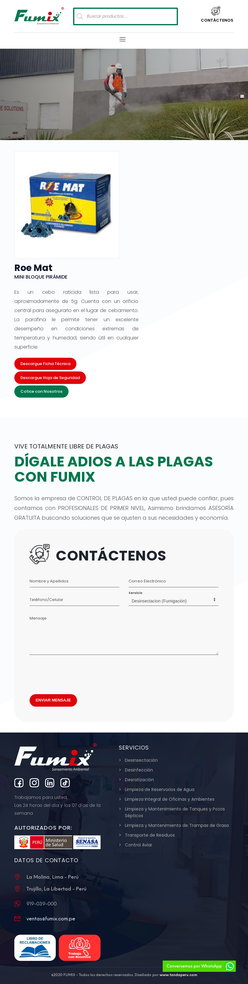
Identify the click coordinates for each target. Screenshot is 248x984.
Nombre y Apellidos (49, 581)
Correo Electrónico (147, 581)
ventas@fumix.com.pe (51, 919)
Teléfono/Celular (46, 600)
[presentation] (76, 673)
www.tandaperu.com (178, 975)
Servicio (135, 593)
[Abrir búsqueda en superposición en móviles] (125, 16)
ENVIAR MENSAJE (53, 700)
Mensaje (38, 618)
